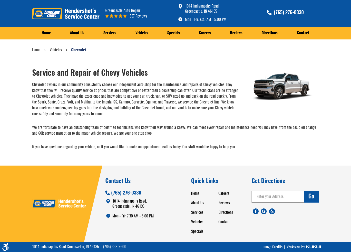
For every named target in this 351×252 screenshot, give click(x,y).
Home (46, 33)
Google (264, 211)
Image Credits (273, 247)
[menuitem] (46, 33)
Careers (205, 33)
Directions (270, 33)
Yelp (272, 211)
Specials (173, 33)
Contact (303, 33)
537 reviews (137, 16)
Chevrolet (78, 50)
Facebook (256, 211)
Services (109, 33)
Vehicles (142, 33)
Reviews (236, 33)
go (311, 197)
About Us (77, 33)
